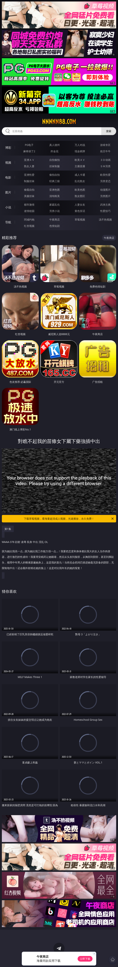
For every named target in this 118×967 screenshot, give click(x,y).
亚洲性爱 (29, 174)
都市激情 (29, 204)
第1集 (7, 529)
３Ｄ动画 (105, 160)
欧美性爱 (105, 174)
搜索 (108, 131)
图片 (8, 192)
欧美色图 (80, 189)
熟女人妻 (29, 166)
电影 (8, 177)
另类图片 (105, 196)
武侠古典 (105, 204)
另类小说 (54, 211)
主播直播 (80, 166)
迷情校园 (29, 211)
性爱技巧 (105, 211)
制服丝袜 (29, 181)
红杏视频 (29, 226)
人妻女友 (80, 204)
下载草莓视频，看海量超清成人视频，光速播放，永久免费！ (69, 518)
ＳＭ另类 (105, 166)
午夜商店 (54, 219)
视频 (8, 162)
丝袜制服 (54, 166)
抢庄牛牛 (105, 151)
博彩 (8, 148)
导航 (8, 222)
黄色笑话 (80, 211)
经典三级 (54, 181)
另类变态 (105, 181)
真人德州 (54, 145)
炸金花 (54, 151)
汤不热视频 (105, 219)
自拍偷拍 (54, 160)
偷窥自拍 (29, 189)
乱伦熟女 (80, 181)
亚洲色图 (54, 189)
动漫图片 (105, 189)
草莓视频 (80, 219)
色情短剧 (54, 226)
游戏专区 (105, 145)
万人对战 (80, 145)
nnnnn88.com (59, 121)
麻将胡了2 (29, 151)
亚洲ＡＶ (29, 160)
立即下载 (85, 958)
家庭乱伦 (54, 204)
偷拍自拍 (54, 174)
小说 (8, 207)
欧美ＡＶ (80, 160)
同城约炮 (29, 219)
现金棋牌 (80, 151)
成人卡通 (80, 174)
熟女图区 (80, 196)
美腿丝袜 (29, 196)
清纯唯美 (54, 196)
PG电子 (29, 145)
